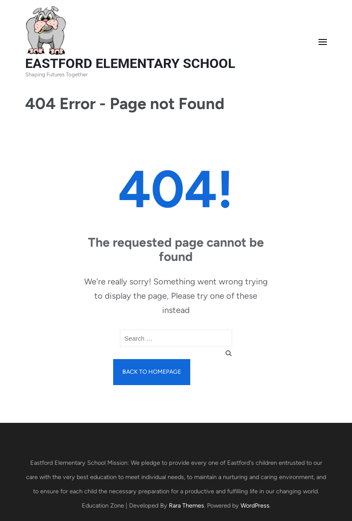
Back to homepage (151, 371)
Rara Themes (186, 505)
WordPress (255, 505)
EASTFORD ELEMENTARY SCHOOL (130, 63)
